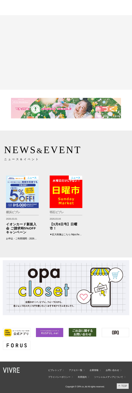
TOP (124, 386)
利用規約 (82, 377)
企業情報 (94, 370)
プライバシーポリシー (59, 377)
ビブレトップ (55, 370)
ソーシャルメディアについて (108, 377)
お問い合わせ (112, 370)
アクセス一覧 (75, 370)
